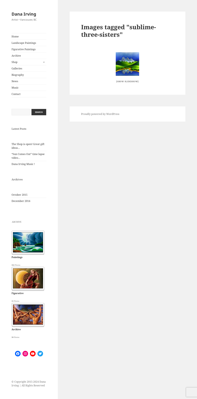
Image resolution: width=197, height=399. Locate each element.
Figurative (18, 293)
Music (15, 87)
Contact (16, 94)
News (15, 81)
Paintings (17, 257)
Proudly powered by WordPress (100, 114)
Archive (16, 55)
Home (15, 36)
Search (39, 112)
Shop (14, 62)
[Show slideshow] (127, 81)
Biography (18, 75)
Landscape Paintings (24, 43)
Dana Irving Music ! (23, 164)
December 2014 (21, 201)
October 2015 (19, 194)
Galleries (17, 68)
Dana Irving (24, 14)
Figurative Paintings (24, 49)
